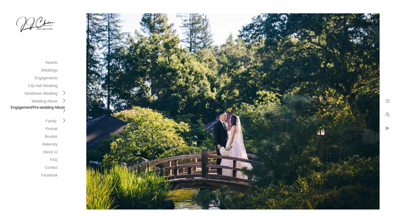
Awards (51, 62)
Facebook (49, 175)
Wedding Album (45, 101)
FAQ (54, 160)
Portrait (51, 129)
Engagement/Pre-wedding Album (38, 107)
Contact (51, 167)
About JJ (50, 152)
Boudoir (51, 136)
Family (51, 121)
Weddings (49, 70)
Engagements (46, 78)
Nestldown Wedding (41, 93)
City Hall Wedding (43, 86)
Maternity (50, 144)
